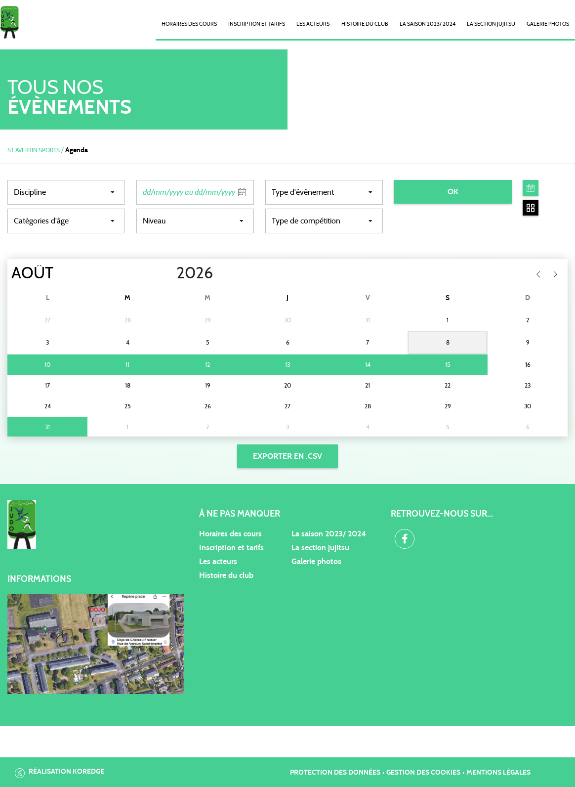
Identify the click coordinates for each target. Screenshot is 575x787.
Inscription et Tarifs (256, 24)
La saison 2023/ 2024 (427, 24)
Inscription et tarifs (231, 548)
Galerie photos (548, 24)
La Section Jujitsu (491, 24)
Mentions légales (498, 772)
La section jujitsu (320, 548)
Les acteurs (312, 24)
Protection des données (335, 772)
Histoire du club (364, 24)
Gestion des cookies (423, 772)
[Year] (168, 273)
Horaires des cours (189, 24)
